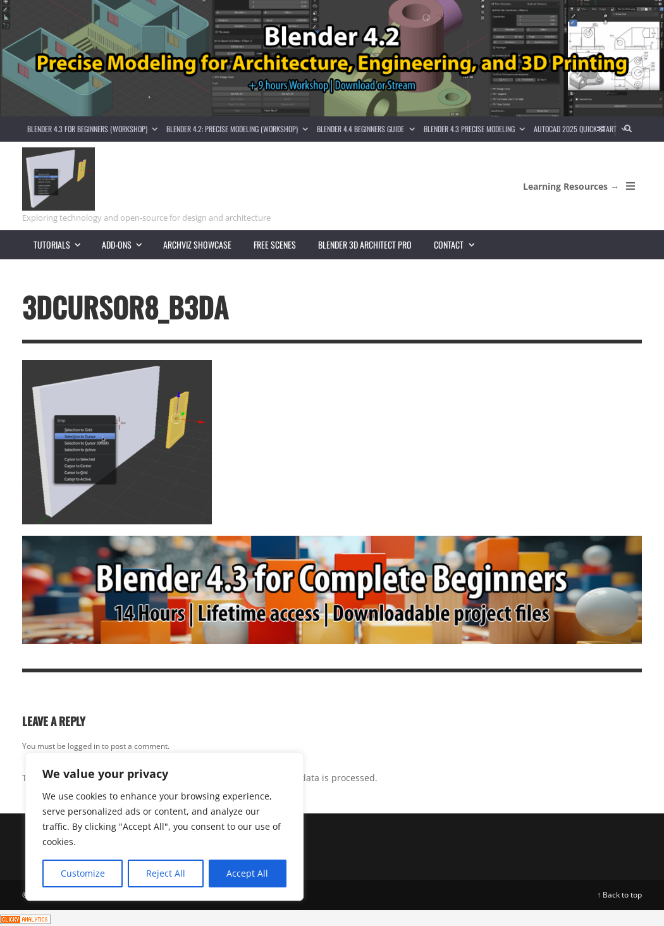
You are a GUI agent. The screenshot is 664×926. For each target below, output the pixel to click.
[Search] (628, 129)
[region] (164, 827)
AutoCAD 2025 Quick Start (582, 128)
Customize (83, 873)
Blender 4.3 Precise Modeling (476, 128)
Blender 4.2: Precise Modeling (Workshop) (239, 128)
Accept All (247, 873)
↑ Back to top (619, 894)
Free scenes (275, 244)
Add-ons (127, 244)
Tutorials (62, 244)
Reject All (165, 873)
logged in (84, 746)
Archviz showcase (197, 244)
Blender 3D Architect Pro (365, 244)
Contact (459, 244)
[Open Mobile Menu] (630, 186)
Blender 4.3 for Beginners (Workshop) (94, 128)
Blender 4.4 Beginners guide (368, 128)
